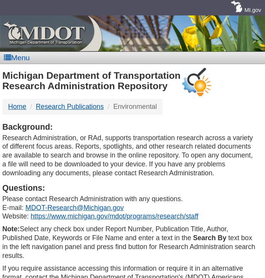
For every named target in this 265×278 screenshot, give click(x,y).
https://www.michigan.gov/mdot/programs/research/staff (114, 216)
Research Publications (70, 106)
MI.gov (253, 10)
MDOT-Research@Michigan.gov (74, 208)
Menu (17, 58)
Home (17, 106)
